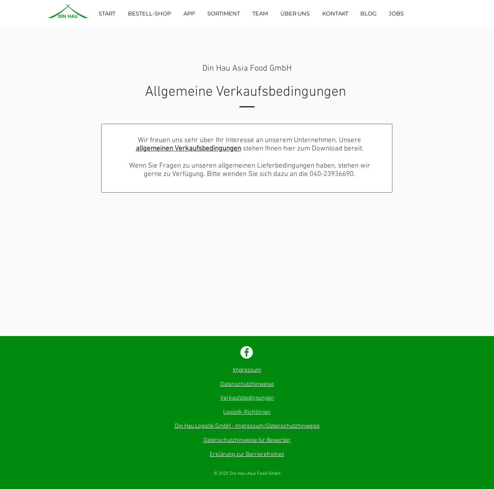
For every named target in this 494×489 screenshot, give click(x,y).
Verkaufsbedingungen (247, 398)
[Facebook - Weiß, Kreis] (246, 352)
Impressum (247, 370)
